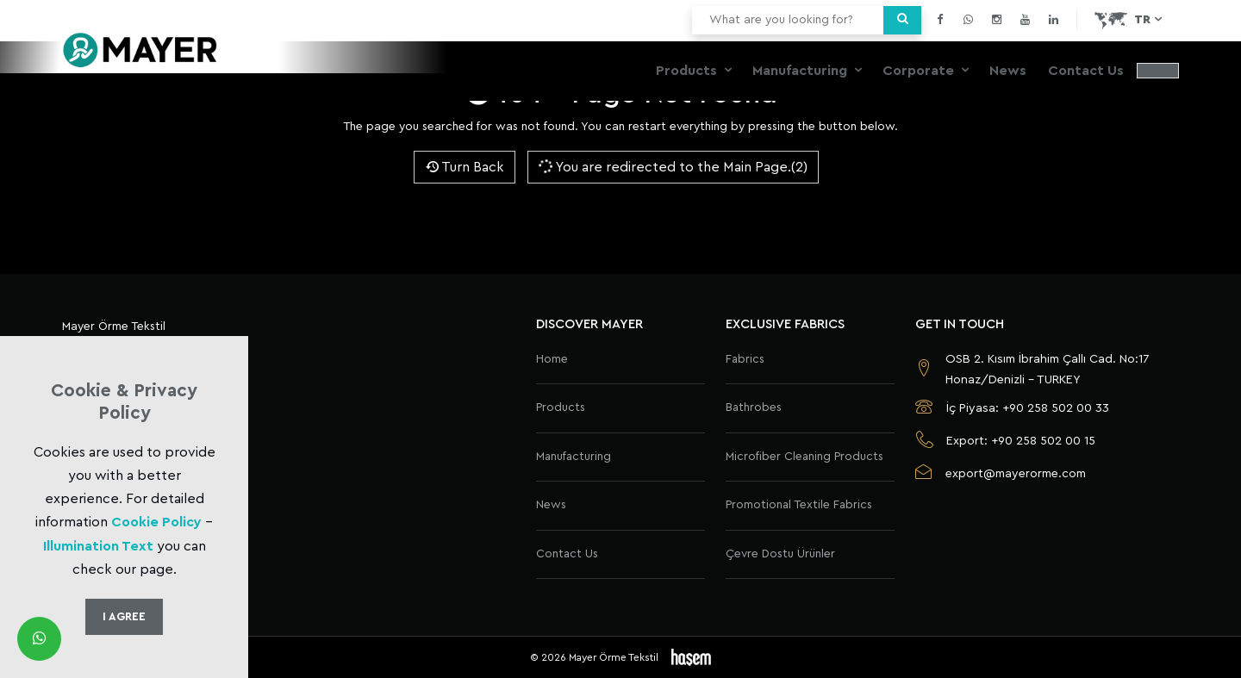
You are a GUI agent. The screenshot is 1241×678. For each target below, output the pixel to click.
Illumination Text (98, 546)
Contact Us (1086, 71)
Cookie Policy (156, 522)
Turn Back (464, 167)
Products (688, 71)
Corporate (919, 71)
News (1007, 71)
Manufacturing (801, 71)
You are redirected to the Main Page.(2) (672, 166)
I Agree (124, 616)
